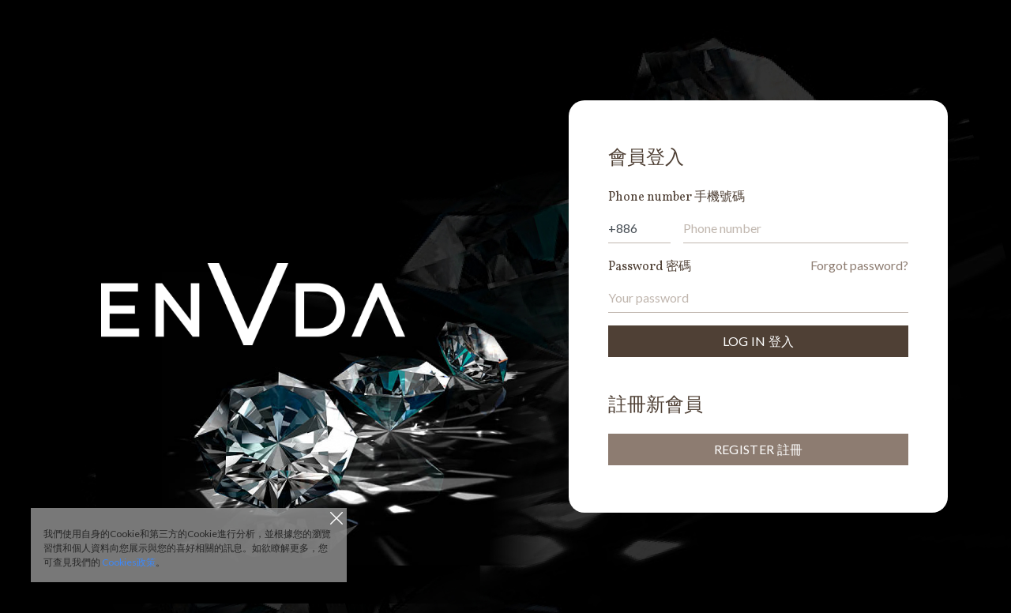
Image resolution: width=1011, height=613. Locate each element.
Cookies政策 (129, 562)
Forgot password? (859, 265)
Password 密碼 (649, 267)
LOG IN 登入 (759, 340)
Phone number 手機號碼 (676, 197)
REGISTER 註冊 (758, 449)
